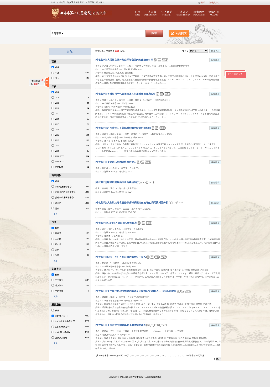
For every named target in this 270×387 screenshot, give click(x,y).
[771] (167, 355)
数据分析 (213, 13)
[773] (177, 355)
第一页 (119, 355)
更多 (54, 214)
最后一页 (195, 355)
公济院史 (183, 13)
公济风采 (166, 13)
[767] (147, 355)
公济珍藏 (150, 13)
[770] (162, 355)
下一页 (188, 355)
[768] (152, 355)
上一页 (126, 355)
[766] (142, 355)
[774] (182, 355)
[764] (132, 355)
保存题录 (215, 60)
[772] (172, 355)
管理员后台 (214, 2)
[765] (137, 355)
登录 (203, 2)
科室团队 (199, 13)
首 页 (137, 13)
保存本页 (215, 51)
